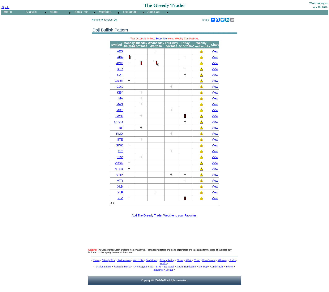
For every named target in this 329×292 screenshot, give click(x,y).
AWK (119, 63)
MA (120, 98)
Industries (158, 269)
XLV (120, 198)
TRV (120, 157)
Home (6, 11)
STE (120, 139)
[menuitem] (12, 12)
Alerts (52, 11)
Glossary (222, 260)
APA (120, 57)
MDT (119, 110)
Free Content (208, 260)
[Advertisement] (164, 230)
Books (163, 263)
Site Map (203, 266)
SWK (119, 145)
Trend (197, 260)
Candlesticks (216, 266)
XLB (120, 186)
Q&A (188, 260)
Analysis (30, 11)
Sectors (229, 266)
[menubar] (85, 12)
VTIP (119, 174)
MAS (119, 104)
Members (104, 11)
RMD (119, 133)
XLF (120, 192)
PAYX (119, 116)
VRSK (119, 163)
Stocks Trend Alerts (186, 266)
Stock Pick (80, 11)
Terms (180, 260)
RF (121, 127)
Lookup (169, 269)
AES (120, 51)
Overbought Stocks (143, 266)
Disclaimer (151, 260)
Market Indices (103, 266)
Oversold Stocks (122, 266)
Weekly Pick (108, 260)
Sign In (5, 7)
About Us (152, 11)
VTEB (119, 169)
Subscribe (161, 38)
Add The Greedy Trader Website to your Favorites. (164, 215)
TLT (120, 151)
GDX (119, 86)
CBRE (119, 80)
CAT (120, 75)
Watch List (138, 260)
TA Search (168, 266)
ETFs (158, 266)
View (215, 51)
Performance (124, 260)
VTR (120, 180)
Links (232, 260)
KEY (120, 92)
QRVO (118, 122)
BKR (120, 69)
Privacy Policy (167, 260)
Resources (129, 11)
